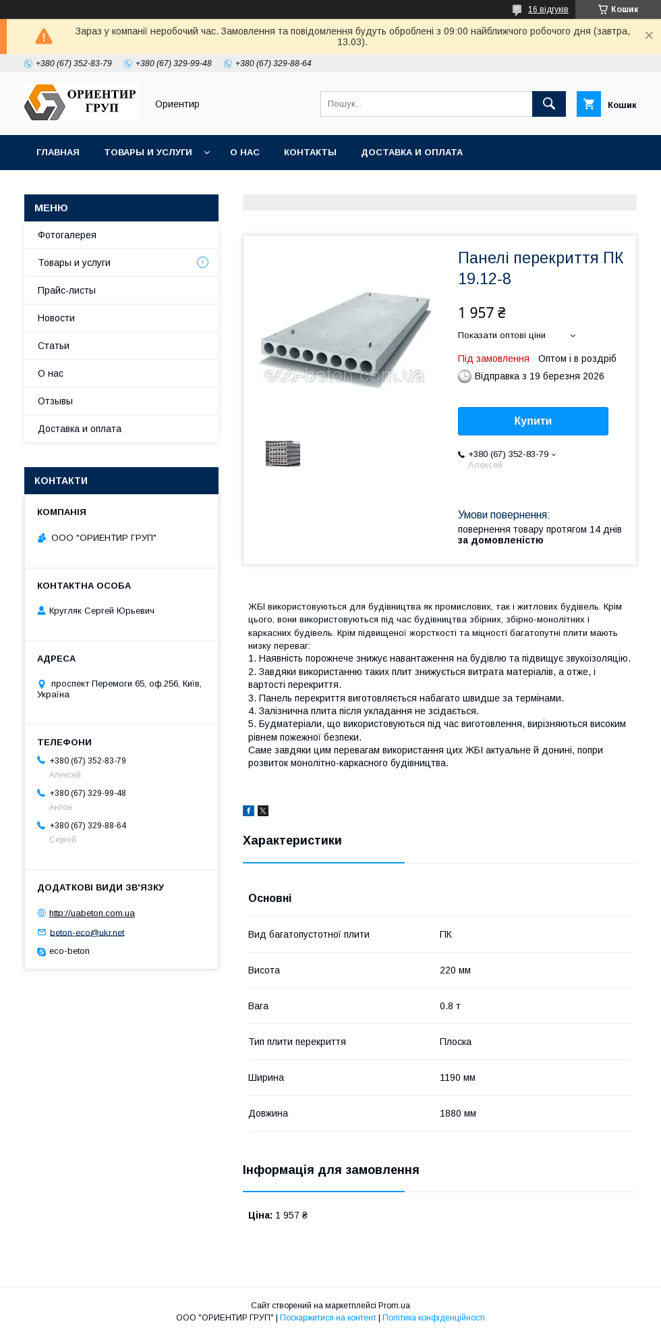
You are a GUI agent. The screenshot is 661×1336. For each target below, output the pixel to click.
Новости (56, 318)
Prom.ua (394, 1305)
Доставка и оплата (412, 152)
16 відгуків (548, 9)
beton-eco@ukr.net (87, 932)
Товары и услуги (148, 152)
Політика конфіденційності (433, 1317)
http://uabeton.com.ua (92, 913)
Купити (533, 421)
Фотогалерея (67, 235)
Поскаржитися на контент (328, 1317)
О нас (245, 152)
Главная (58, 152)
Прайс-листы (67, 290)
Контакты (310, 152)
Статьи (53, 345)
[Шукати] (549, 104)
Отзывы (55, 401)
